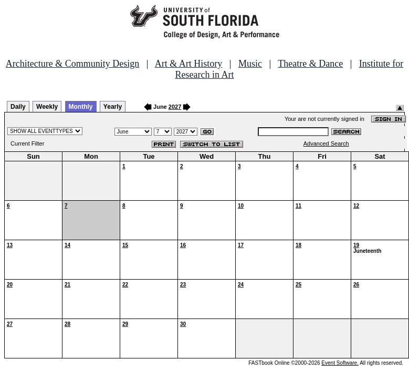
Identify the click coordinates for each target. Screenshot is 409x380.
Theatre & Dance (310, 63)
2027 (175, 107)
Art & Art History (189, 63)
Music (250, 63)
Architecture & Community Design (72, 63)
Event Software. (340, 363)
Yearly (112, 106)
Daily (18, 106)
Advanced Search (326, 143)
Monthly (81, 106)
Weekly (47, 106)
